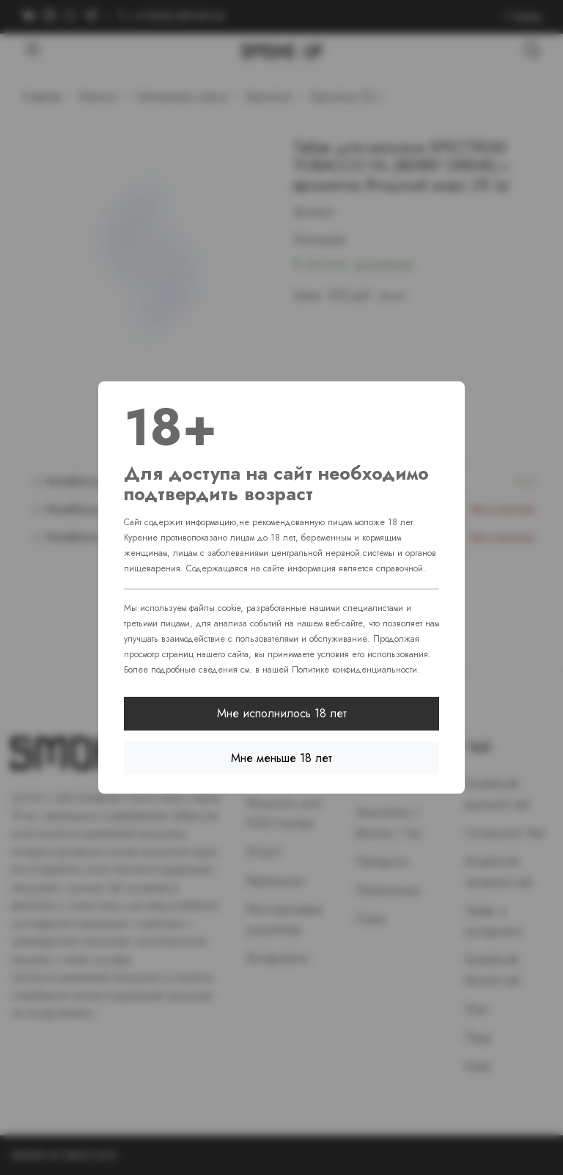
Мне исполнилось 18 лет (282, 713)
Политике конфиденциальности (354, 669)
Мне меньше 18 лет (281, 758)
